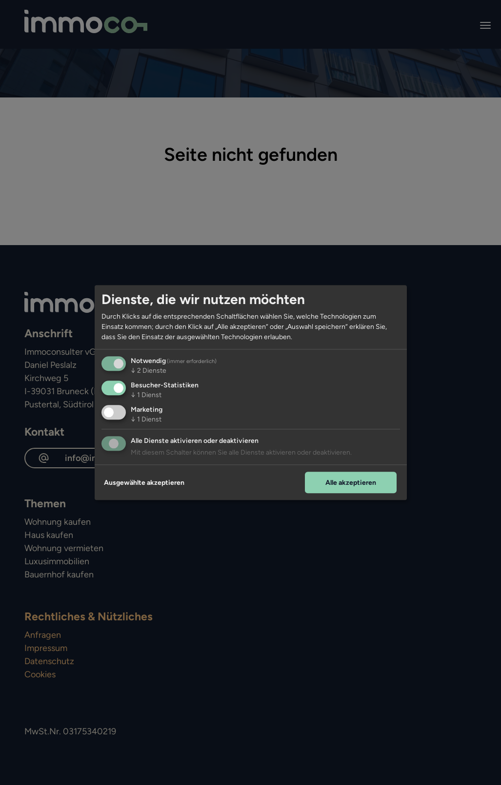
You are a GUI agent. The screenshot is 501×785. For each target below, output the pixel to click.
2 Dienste (148, 370)
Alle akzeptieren (350, 483)
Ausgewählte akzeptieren (144, 483)
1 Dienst (146, 395)
